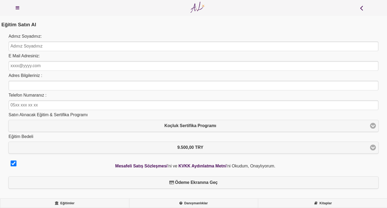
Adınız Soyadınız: (25, 36)
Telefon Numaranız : (27, 95)
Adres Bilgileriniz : (25, 75)
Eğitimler (64, 203)
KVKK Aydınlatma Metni (202, 166)
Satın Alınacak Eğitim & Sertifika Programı (48, 114)
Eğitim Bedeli (20, 136)
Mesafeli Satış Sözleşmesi (141, 166)
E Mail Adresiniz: (24, 56)
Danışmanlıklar (193, 203)
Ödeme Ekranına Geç (193, 182)
